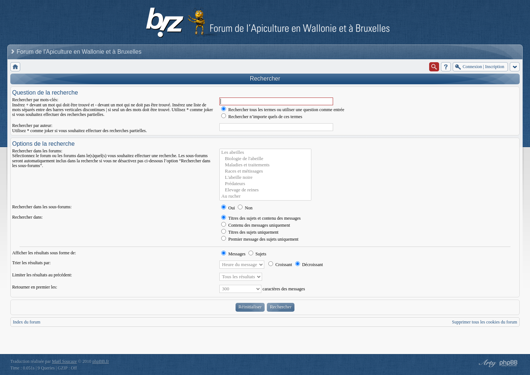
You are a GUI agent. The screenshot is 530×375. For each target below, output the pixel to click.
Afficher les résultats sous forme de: (44, 252)
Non (245, 208)
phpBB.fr (100, 361)
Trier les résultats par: (31, 262)
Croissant (280, 264)
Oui (228, 208)
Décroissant (309, 264)
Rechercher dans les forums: (37, 150)
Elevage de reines (265, 190)
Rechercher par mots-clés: (35, 99)
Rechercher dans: (27, 217)
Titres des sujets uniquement (249, 232)
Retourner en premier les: (34, 287)
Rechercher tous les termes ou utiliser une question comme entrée (282, 109)
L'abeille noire (265, 177)
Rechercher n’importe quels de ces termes (261, 116)
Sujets (257, 254)
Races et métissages (265, 171)
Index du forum (26, 322)
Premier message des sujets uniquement (259, 239)
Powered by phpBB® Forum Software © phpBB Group (509, 363)
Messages (233, 254)
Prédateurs (265, 184)
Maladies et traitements (265, 165)
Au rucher (265, 196)
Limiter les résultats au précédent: (42, 274)
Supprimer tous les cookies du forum (484, 322)
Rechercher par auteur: (32, 125)
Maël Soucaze (64, 361)
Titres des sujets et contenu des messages (261, 218)
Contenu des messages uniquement (255, 225)
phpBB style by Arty (487, 363)
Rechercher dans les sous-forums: (42, 206)
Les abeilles (265, 152)
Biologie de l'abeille (265, 159)
